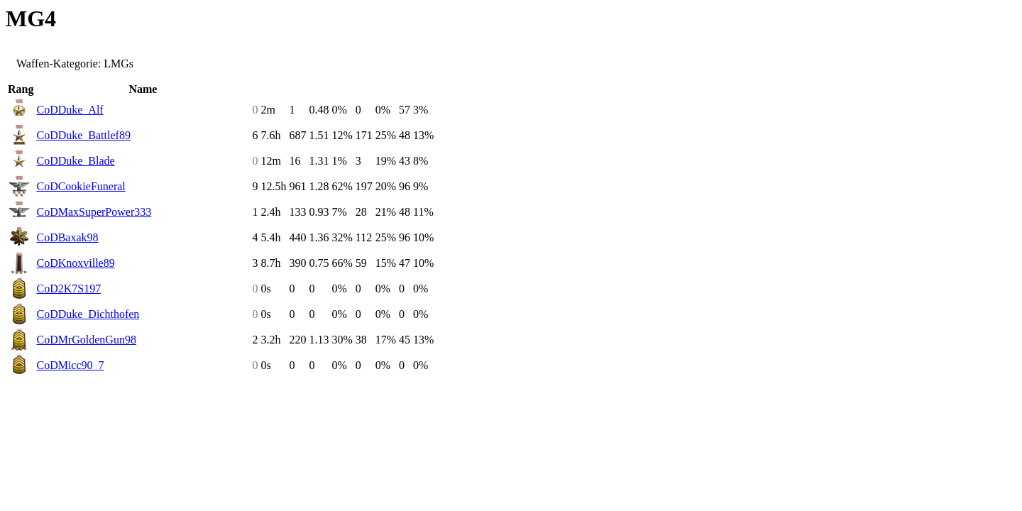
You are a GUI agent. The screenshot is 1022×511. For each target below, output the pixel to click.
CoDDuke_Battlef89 (83, 135)
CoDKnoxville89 (75, 263)
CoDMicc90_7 (70, 365)
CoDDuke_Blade (75, 161)
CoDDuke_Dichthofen (87, 314)
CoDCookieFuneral (80, 186)
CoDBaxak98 (67, 237)
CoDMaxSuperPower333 (93, 212)
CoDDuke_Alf (69, 110)
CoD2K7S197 (68, 288)
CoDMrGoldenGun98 (86, 340)
